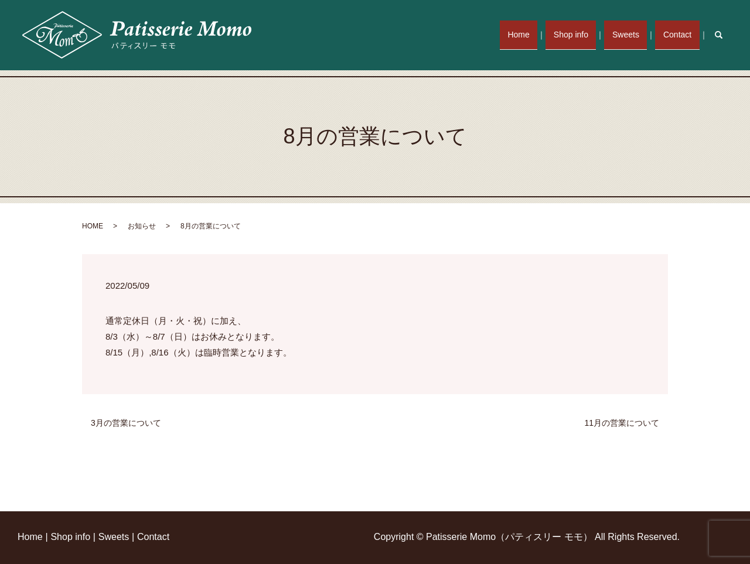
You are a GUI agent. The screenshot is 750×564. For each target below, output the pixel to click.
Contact (680, 34)
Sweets (632, 34)
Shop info (581, 34)
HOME (92, 226)
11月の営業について (621, 423)
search (725, 34)
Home (533, 34)
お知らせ (142, 226)
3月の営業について (126, 423)
